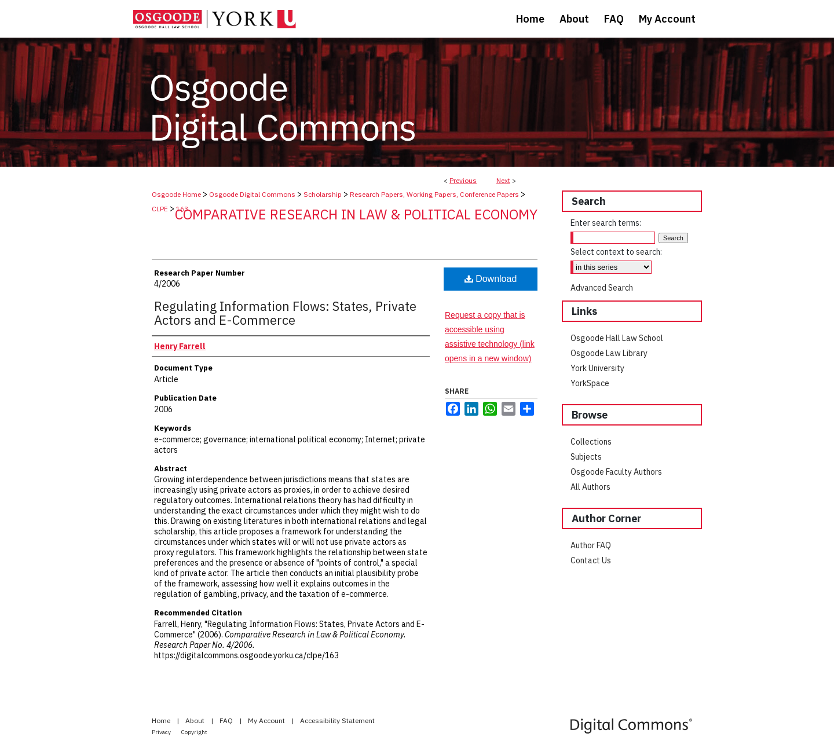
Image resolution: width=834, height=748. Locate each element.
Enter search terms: (605, 223)
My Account (267, 720)
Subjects (586, 457)
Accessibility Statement (337, 720)
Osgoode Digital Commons (252, 194)
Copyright (194, 732)
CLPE (160, 208)
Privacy (162, 732)
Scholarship (322, 194)
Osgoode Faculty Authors (616, 472)
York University (597, 368)
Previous (463, 180)
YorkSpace (589, 383)
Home (162, 720)
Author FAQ (590, 545)
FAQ (227, 720)
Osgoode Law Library (609, 353)
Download (490, 279)
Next (503, 180)
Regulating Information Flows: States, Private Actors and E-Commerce (285, 313)
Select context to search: (616, 252)
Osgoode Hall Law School (616, 338)
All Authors (590, 487)
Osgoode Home (176, 194)
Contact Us (590, 560)
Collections (591, 442)
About (195, 720)
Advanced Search (601, 288)
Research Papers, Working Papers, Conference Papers (434, 194)
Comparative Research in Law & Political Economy (356, 214)
